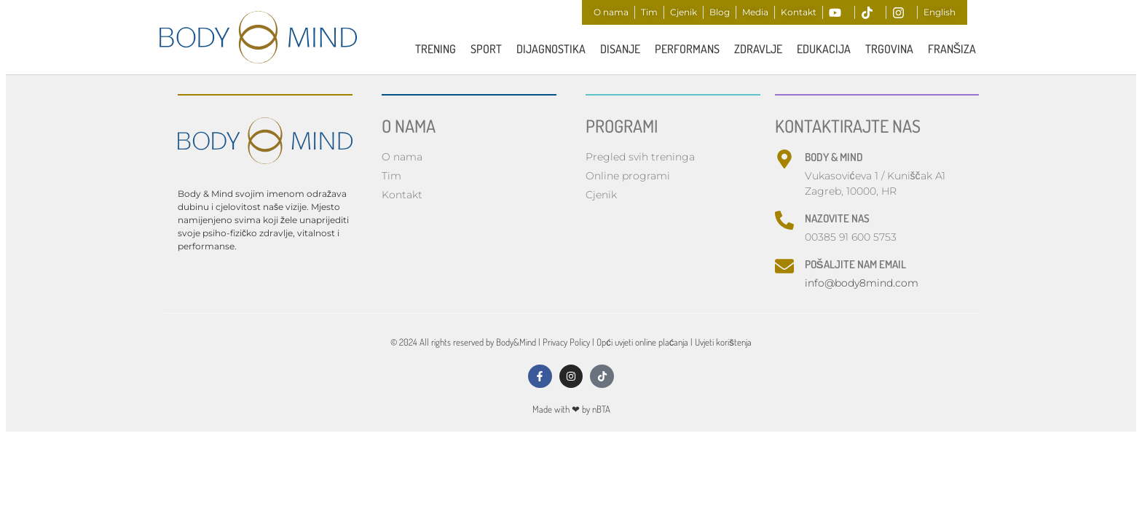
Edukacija (824, 49)
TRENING (435, 49)
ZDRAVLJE (758, 49)
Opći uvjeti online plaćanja (642, 343)
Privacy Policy (566, 343)
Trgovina (889, 49)
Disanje (620, 49)
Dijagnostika (551, 49)
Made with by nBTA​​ (571, 415)
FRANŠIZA (952, 49)
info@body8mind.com (861, 284)
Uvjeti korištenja (723, 343)
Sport (486, 49)
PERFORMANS (687, 49)
